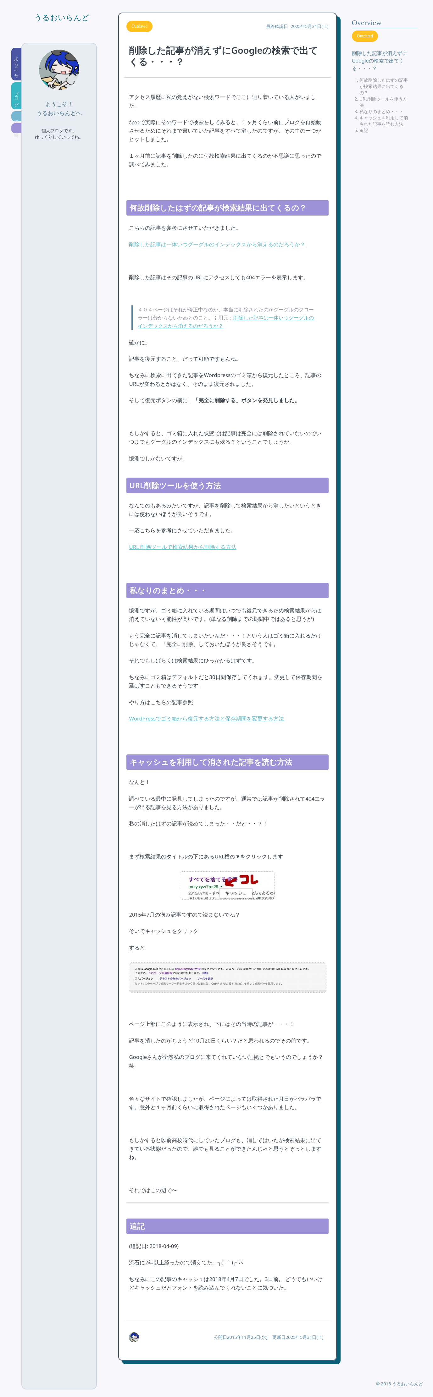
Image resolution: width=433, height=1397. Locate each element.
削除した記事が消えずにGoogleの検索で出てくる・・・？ (379, 61)
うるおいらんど (61, 18)
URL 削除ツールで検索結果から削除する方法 (182, 547)
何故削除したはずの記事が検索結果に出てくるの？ (383, 86)
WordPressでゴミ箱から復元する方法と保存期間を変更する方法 (206, 718)
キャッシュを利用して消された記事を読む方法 (383, 121)
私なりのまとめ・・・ (381, 111)
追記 (363, 130)
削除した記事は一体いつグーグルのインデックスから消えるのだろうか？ (217, 244)
